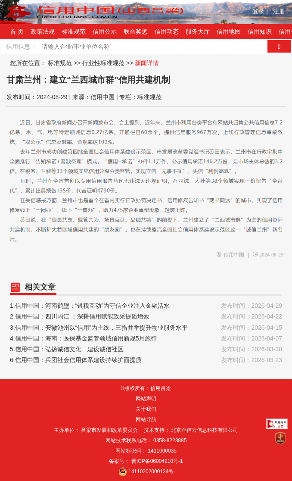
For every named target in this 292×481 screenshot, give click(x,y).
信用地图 (229, 31)
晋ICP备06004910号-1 (157, 461)
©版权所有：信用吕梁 (146, 388)
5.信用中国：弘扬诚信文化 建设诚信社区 (146, 349)
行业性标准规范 (103, 62)
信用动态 (167, 31)
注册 (279, 11)
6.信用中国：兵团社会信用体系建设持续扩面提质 (146, 360)
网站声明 (146, 399)
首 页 (17, 31)
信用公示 (105, 31)
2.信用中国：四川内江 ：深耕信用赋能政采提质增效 (146, 316)
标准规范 (74, 31)
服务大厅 (198, 31)
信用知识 (260, 31)
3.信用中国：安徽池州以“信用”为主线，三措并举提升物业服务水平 (146, 327)
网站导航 (146, 419)
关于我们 (146, 409)
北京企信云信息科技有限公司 (204, 430)
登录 (260, 11)
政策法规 (43, 31)
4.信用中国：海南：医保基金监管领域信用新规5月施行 (146, 338)
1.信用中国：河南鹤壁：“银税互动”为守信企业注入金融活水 (146, 305)
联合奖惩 (136, 31)
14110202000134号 (151, 472)
